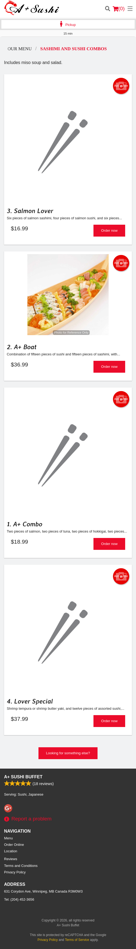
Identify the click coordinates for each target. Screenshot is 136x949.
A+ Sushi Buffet (23, 777)
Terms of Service (77, 940)
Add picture (121, 86)
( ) (119, 9)
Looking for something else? (68, 753)
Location (10, 851)
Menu (8, 838)
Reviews (10, 859)
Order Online (14, 845)
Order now (109, 230)
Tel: (19, 899)
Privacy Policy (15, 872)
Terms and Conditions (21, 866)
